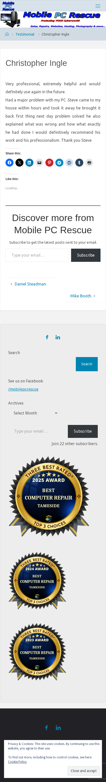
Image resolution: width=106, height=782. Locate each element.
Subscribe (86, 255)
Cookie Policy (17, 762)
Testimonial (24, 34)
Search (14, 352)
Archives (15, 403)
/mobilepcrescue (23, 389)
